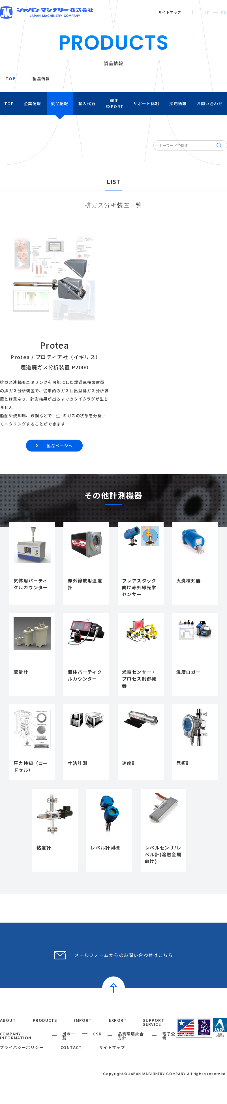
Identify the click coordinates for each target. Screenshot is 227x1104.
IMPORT (83, 1020)
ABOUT (8, 1020)
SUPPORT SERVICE (153, 1022)
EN (224, 12)
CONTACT (71, 1047)
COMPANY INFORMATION (15, 1036)
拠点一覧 (68, 1036)
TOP (11, 79)
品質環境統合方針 (131, 1036)
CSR (97, 1034)
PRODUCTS (45, 1020)
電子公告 (168, 1036)
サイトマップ (170, 12)
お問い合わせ (210, 103)
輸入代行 (87, 103)
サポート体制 (146, 103)
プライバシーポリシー (22, 1047)
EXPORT (118, 1020)
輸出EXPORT (114, 103)
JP (207, 12)
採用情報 (178, 103)
